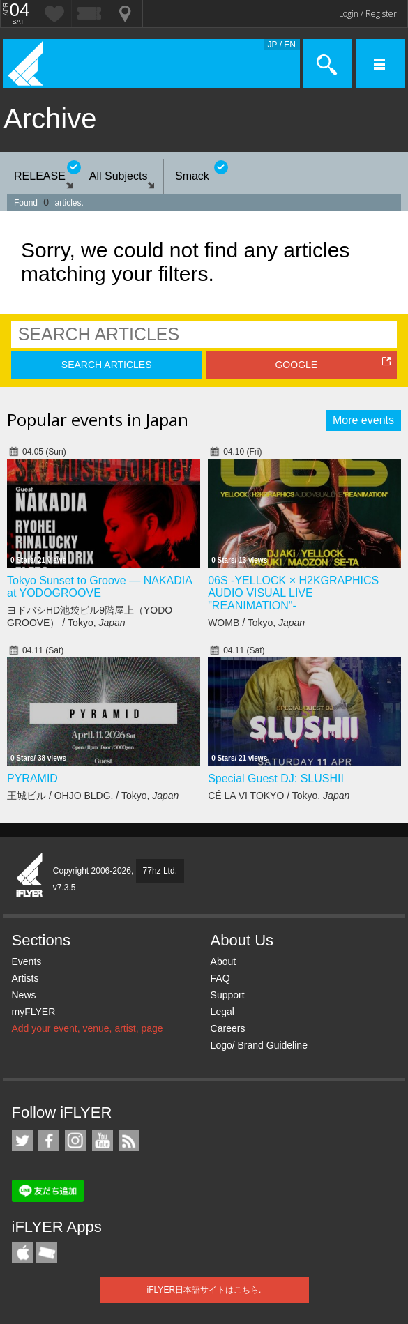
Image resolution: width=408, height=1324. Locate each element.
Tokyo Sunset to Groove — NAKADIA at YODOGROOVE (99, 587)
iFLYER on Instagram (75, 1140)
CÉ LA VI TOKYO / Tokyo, (278, 795)
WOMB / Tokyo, (256, 622)
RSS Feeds (129, 1140)
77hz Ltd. (160, 871)
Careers (228, 1028)
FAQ (220, 978)
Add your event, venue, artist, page (87, 1028)
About (223, 961)
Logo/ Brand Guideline (259, 1045)
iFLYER (30, 875)
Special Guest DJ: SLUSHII (276, 778)
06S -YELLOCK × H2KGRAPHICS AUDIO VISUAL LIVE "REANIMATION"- (293, 593)
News (24, 994)
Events (27, 961)
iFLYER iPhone (22, 1252)
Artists (25, 978)
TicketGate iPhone (46, 1252)
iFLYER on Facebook (48, 1140)
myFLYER (34, 1011)
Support (228, 994)
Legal (222, 1011)
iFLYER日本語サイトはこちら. (204, 1290)
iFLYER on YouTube (102, 1140)
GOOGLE (296, 364)
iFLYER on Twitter (22, 1140)
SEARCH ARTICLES (106, 364)
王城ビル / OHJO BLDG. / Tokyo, (93, 795)
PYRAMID (32, 778)
